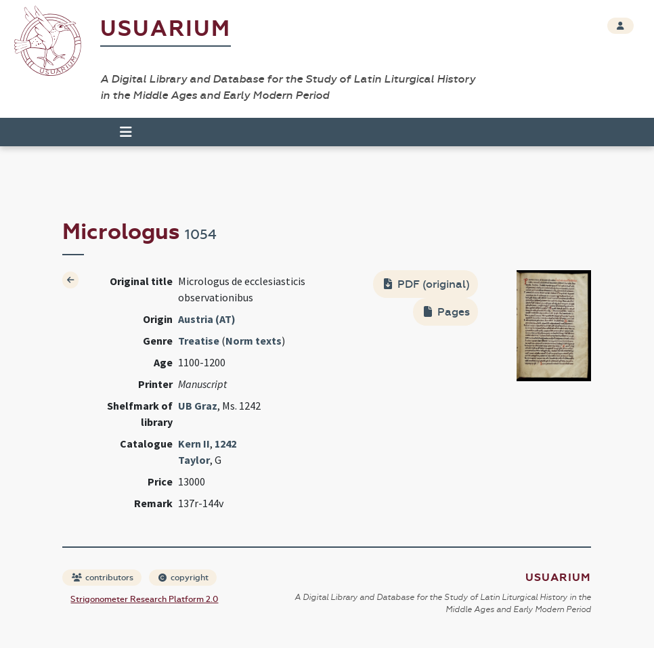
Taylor (194, 460)
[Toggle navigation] (126, 132)
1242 (225, 443)
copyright (183, 577)
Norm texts (253, 340)
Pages (447, 311)
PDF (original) (427, 284)
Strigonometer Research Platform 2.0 (144, 599)
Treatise (198, 340)
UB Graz (197, 405)
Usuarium (165, 29)
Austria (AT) (207, 319)
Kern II (194, 443)
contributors (102, 577)
